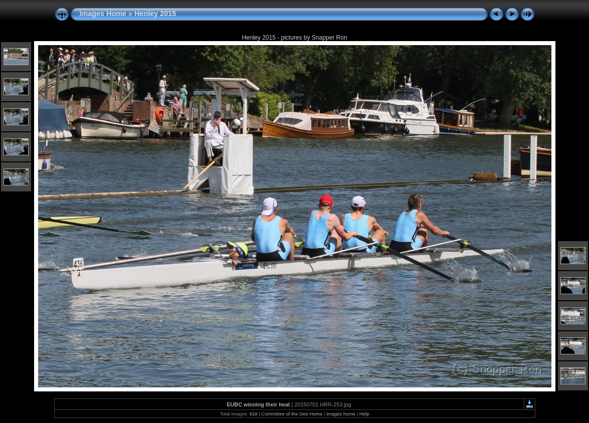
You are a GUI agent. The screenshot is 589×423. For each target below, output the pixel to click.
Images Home (103, 14)
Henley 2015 (155, 14)
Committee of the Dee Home (291, 413)
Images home (340, 413)
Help (364, 413)
